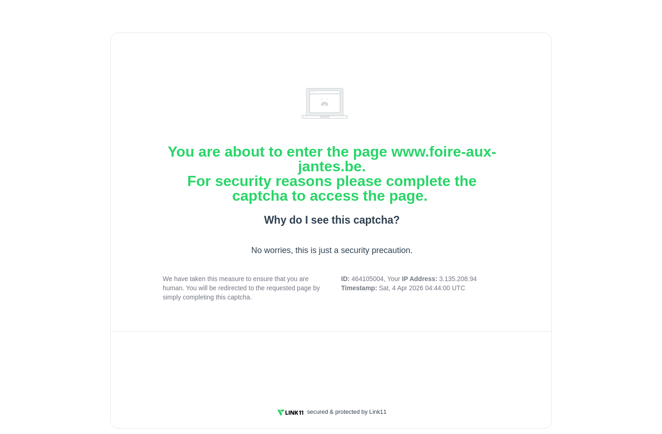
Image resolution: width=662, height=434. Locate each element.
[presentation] (332, 364)
